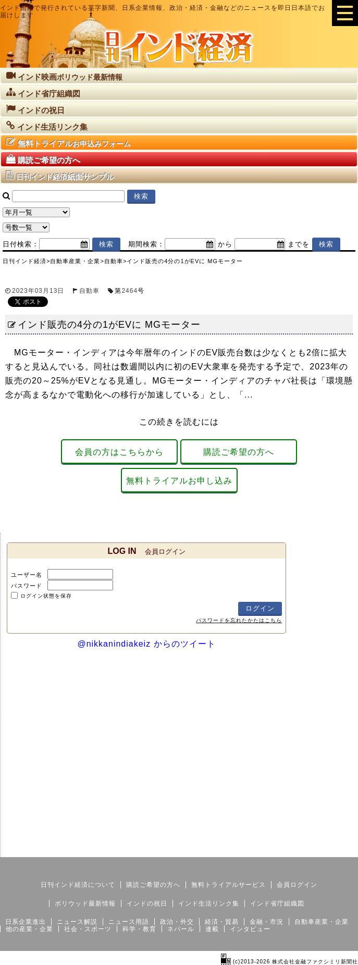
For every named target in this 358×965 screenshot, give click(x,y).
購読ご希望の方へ (238, 452)
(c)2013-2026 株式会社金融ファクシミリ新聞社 (289, 961)
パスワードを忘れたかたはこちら (239, 620)
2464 (129, 290)
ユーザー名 (26, 575)
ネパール (180, 929)
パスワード (26, 586)
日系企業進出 (25, 921)
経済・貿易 (222, 921)
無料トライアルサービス (228, 884)
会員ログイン (297, 884)
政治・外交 (177, 921)
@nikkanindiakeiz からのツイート (146, 643)
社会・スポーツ (88, 929)
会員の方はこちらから (119, 452)
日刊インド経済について (78, 884)
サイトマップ (279, 849)
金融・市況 (266, 921)
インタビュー (250, 929)
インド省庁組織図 (277, 903)
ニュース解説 (77, 921)
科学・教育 (139, 929)
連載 (212, 929)
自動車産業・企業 (321, 921)
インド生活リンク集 (208, 903)
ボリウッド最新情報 (85, 903)
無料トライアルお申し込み (179, 480)
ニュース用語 (128, 921)
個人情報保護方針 (333, 849)
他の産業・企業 (29, 929)
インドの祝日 (147, 903)
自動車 (89, 290)
